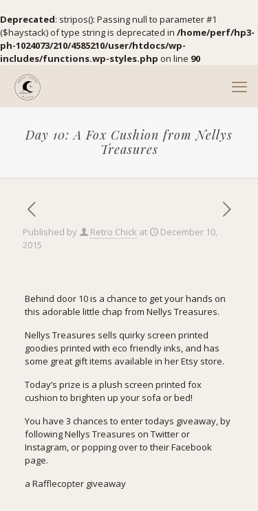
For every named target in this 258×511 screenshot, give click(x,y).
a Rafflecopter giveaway (75, 483)
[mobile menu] (239, 86)
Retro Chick (113, 232)
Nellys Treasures (182, 311)
